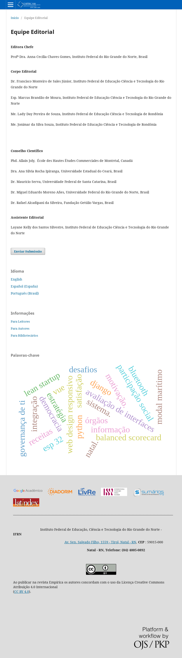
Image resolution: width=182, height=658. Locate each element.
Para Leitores (20, 321)
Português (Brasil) (25, 293)
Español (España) (24, 286)
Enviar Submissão (28, 251)
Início (15, 18)
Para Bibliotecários (24, 335)
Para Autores (20, 328)
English (16, 279)
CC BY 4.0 (21, 591)
